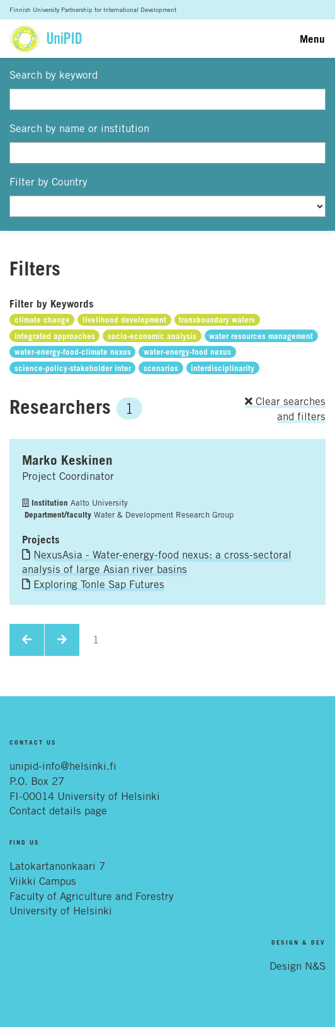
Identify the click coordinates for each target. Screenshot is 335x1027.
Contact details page (58, 810)
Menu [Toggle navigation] (312, 38)
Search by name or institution (79, 128)
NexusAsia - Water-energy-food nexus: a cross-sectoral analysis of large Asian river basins (157, 562)
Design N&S (298, 966)
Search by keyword (53, 75)
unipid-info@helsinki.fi (62, 766)
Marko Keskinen (67, 460)
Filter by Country (48, 181)
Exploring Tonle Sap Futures (98, 584)
